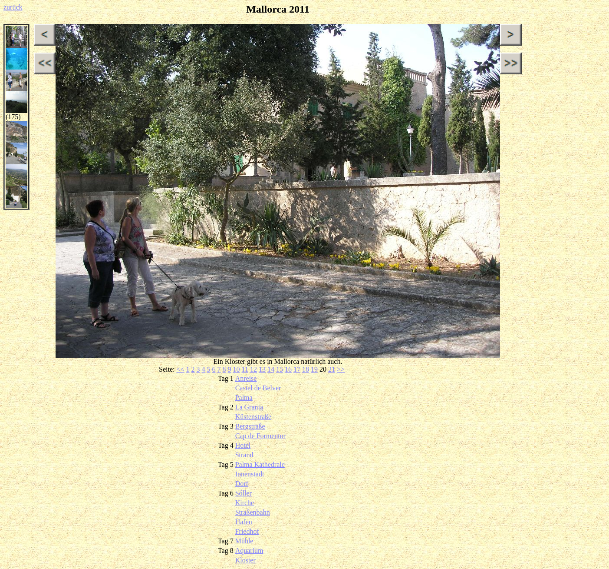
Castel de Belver (258, 388)
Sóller (243, 493)
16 (288, 369)
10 (236, 369)
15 (279, 369)
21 (331, 369)
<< (180, 369)
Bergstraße (250, 426)
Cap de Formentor (260, 435)
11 (245, 369)
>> (341, 369)
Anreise (246, 378)
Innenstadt (249, 474)
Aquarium (249, 550)
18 (305, 369)
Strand (244, 455)
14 (270, 369)
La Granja (249, 407)
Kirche (244, 502)
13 (262, 369)
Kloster (245, 560)
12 (253, 369)
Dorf (241, 483)
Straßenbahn (252, 512)
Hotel (243, 445)
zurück (13, 7)
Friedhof (247, 531)
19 (314, 369)
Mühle (244, 541)
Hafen (243, 522)
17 (296, 369)
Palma (244, 397)
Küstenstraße (253, 416)
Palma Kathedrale (260, 464)
